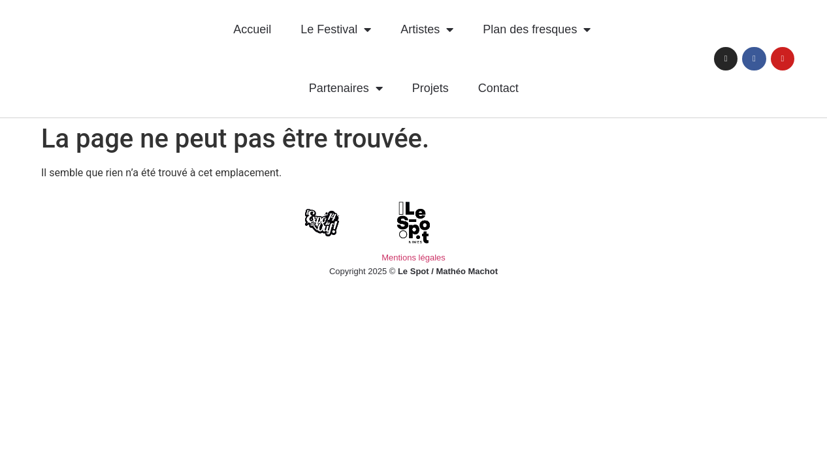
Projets (430, 88)
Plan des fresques (537, 29)
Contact (498, 88)
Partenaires (346, 88)
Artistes (426, 29)
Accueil (252, 29)
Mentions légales (413, 257)
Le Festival (335, 29)
